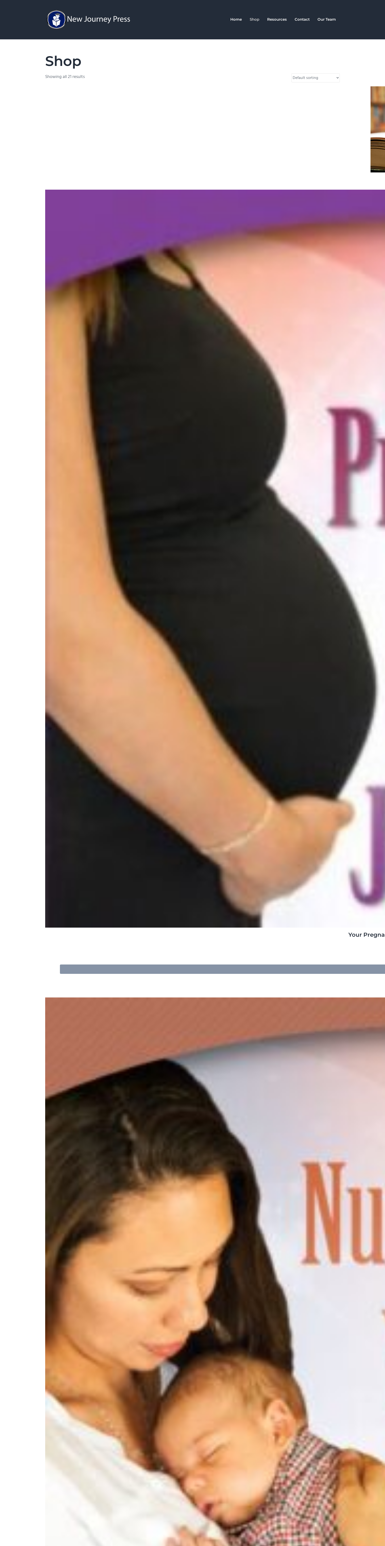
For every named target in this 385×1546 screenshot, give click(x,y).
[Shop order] (315, 77)
